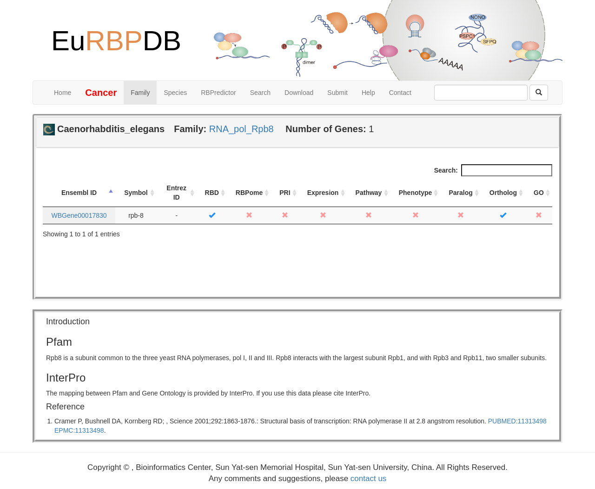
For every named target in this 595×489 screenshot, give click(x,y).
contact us (368, 478)
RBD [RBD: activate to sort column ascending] (212, 192)
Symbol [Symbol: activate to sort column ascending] (136, 192)
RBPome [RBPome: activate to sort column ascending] (249, 192)
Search (260, 92)
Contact (400, 92)
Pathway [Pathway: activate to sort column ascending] (369, 192)
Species (175, 92)
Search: (493, 170)
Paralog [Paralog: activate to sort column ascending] (460, 192)
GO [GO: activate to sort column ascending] (539, 192)
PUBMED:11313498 (517, 421)
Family (140, 92)
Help (368, 92)
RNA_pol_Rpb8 (241, 129)
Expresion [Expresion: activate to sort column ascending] (323, 192)
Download (298, 92)
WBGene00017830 (78, 215)
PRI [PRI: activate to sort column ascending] (284, 192)
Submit (337, 92)
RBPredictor (218, 92)
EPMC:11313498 (79, 430)
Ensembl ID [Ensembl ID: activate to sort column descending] (79, 192)
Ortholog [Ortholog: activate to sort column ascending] (503, 192)
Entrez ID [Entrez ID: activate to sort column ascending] (176, 192)
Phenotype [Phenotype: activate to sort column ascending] (415, 192)
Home (62, 92)
